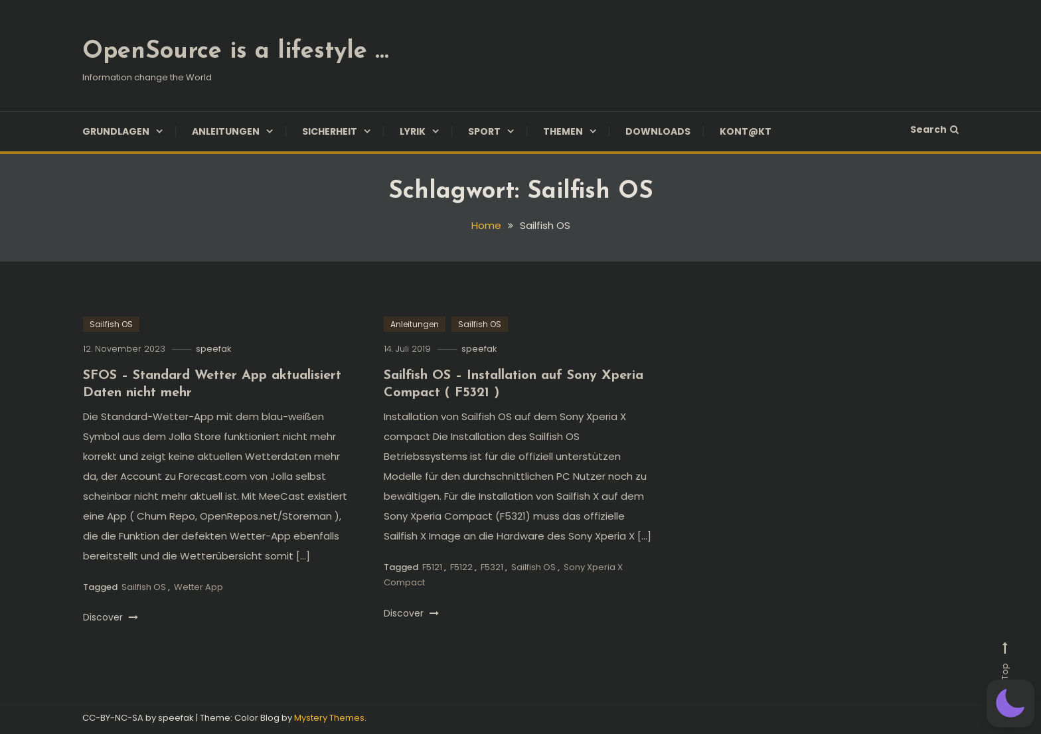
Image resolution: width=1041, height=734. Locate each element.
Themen (563, 131)
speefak (214, 348)
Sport (484, 131)
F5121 (432, 567)
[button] (1010, 703)
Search (934, 129)
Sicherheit (329, 131)
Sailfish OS (111, 324)
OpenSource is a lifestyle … (235, 52)
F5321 (492, 567)
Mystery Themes (329, 717)
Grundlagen (115, 131)
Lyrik (413, 131)
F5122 (461, 567)
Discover (110, 617)
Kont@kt (745, 131)
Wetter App (198, 587)
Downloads (657, 131)
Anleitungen (226, 131)
